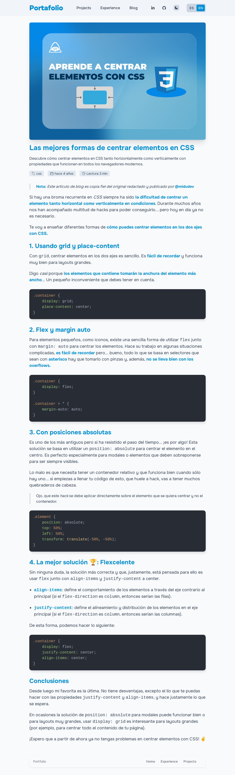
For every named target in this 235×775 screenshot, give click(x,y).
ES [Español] (192, 8)
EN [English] (200, 8)
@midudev (184, 186)
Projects (83, 7)
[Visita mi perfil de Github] (164, 8)
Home (150, 761)
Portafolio (46, 8)
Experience (110, 7)
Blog (133, 7)
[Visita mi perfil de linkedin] (153, 8)
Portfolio (39, 761)
